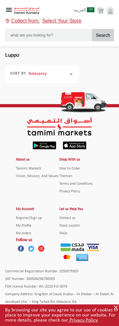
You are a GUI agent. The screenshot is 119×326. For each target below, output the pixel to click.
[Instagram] (41, 248)
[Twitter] (31, 248)
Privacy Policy (83, 320)
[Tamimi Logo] (26, 10)
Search (103, 35)
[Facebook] (21, 248)
